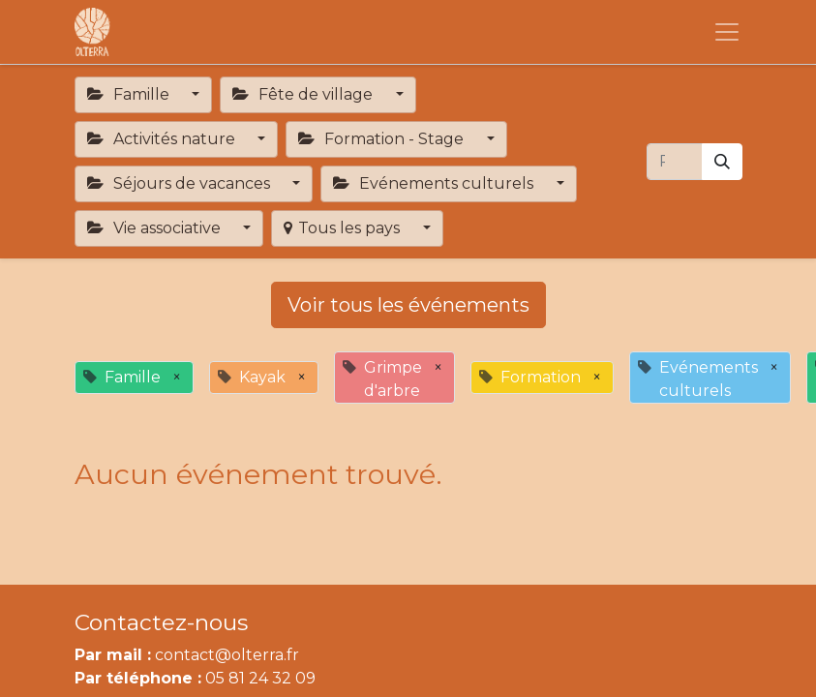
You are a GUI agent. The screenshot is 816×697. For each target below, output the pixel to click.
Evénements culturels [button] (435, 183)
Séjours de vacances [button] (180, 183)
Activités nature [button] (163, 139)
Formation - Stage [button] (383, 139)
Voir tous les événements (408, 305)
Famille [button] (130, 94)
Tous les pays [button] (344, 228)
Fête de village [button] (304, 94)
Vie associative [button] (156, 228)
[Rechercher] (722, 161)
